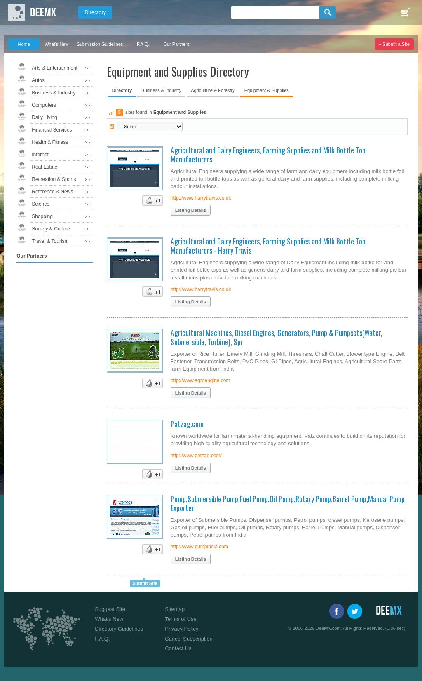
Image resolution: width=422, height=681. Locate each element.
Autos (38, 80)
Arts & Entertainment (54, 68)
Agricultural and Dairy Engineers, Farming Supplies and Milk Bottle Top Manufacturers (268, 154)
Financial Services (52, 130)
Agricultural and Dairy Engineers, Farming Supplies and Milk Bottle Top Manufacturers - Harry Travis (268, 246)
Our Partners (176, 44)
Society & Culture (51, 229)
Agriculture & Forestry (212, 90)
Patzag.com (187, 423)
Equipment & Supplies (266, 90)
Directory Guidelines (119, 629)
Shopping (42, 216)
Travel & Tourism (50, 241)
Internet (40, 154)
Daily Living (44, 117)
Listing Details (190, 210)
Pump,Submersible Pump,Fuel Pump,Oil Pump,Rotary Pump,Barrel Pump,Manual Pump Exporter (288, 503)
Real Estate (44, 167)
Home (24, 44)
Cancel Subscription (189, 639)
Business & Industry (53, 93)
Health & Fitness (50, 142)
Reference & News (52, 192)
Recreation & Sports (54, 179)
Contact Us (178, 648)
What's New (56, 44)
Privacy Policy (181, 629)
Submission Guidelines (100, 44)
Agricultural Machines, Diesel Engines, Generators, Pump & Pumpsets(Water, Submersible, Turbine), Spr (276, 337)
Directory (95, 12)
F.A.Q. (143, 44)
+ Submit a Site (394, 44)
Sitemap (175, 609)
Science (40, 204)
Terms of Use (181, 619)
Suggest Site (110, 609)
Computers (44, 105)
